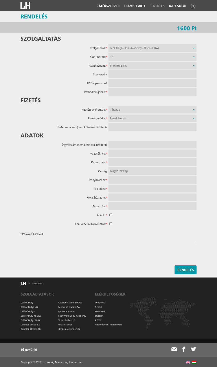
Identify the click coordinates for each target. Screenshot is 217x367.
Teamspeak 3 (134, 6)
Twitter (99, 315)
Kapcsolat (178, 6)
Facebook (100, 311)
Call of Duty (27, 302)
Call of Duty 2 (28, 311)
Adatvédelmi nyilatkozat (108, 324)
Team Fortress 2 (66, 320)
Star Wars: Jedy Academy (72, 315)
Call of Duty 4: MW (31, 315)
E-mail (98, 307)
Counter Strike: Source (70, 302)
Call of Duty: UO (29, 307)
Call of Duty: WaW (30, 320)
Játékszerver (108, 6)
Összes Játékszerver (69, 329)
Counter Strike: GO (31, 329)
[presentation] (162, 253)
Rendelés (157, 6)
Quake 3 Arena (66, 311)
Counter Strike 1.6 (30, 324)
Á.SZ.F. (98, 320)
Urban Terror (65, 324)
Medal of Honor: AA (69, 307)
